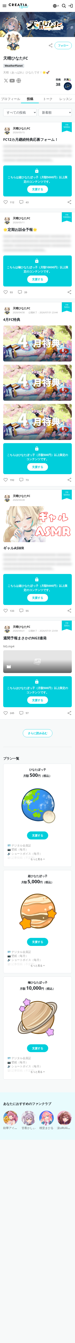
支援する (37, 835)
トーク (48, 99)
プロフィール (10, 99)
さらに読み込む (37, 733)
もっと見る (37, 859)
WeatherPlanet (14, 65)
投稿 (30, 99)
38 (58, 84)
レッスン (65, 99)
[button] (55, 5)
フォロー (63, 45)
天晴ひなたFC (21, 128)
